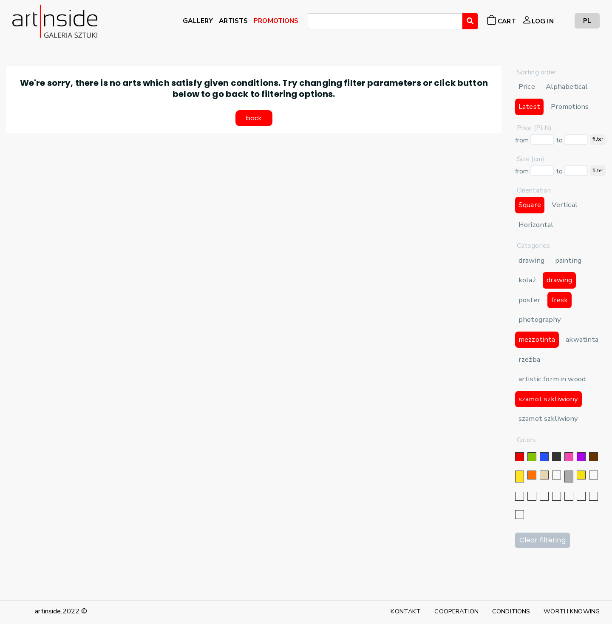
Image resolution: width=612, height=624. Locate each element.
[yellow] (520, 476)
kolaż (527, 280)
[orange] (532, 475)
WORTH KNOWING (572, 611)
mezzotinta (536, 339)
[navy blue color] (544, 496)
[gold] (581, 475)
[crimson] (569, 496)
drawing (531, 260)
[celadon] (520, 515)
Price (526, 86)
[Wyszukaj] (470, 21)
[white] (556, 475)
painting (568, 260)
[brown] (593, 457)
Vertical (565, 205)
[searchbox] (312, 22)
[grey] (569, 476)
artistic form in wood (552, 379)
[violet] (581, 457)
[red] (520, 457)
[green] (532, 457)
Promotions (570, 106)
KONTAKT (406, 611)
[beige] (544, 475)
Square (529, 205)
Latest (529, 106)
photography (539, 319)
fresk (559, 300)
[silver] (593, 475)
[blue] (544, 457)
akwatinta (582, 339)
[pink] (569, 457)
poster (529, 300)
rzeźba (529, 359)
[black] (556, 457)
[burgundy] (593, 496)
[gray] (581, 496)
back (254, 120)
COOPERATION (456, 611)
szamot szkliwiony (548, 399)
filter (597, 139)
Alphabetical (567, 86)
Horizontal (535, 225)
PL (587, 20)
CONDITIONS (511, 611)
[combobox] (385, 21)
